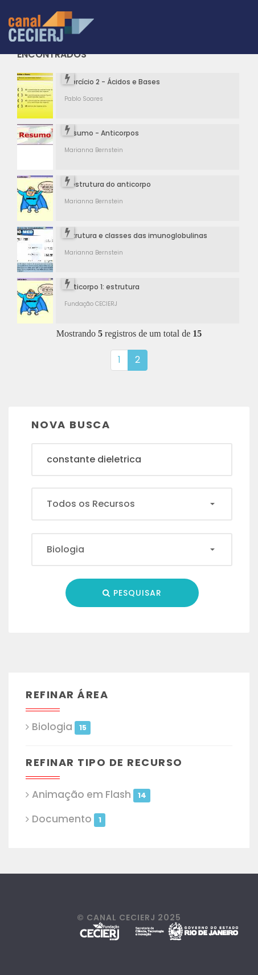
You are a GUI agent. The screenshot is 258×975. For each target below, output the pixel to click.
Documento (68, 819)
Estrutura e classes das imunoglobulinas (135, 235)
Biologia (61, 727)
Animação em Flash (91, 795)
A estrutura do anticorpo (107, 184)
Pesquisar (132, 593)
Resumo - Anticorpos (101, 133)
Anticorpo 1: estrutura (102, 287)
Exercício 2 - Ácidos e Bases (112, 82)
